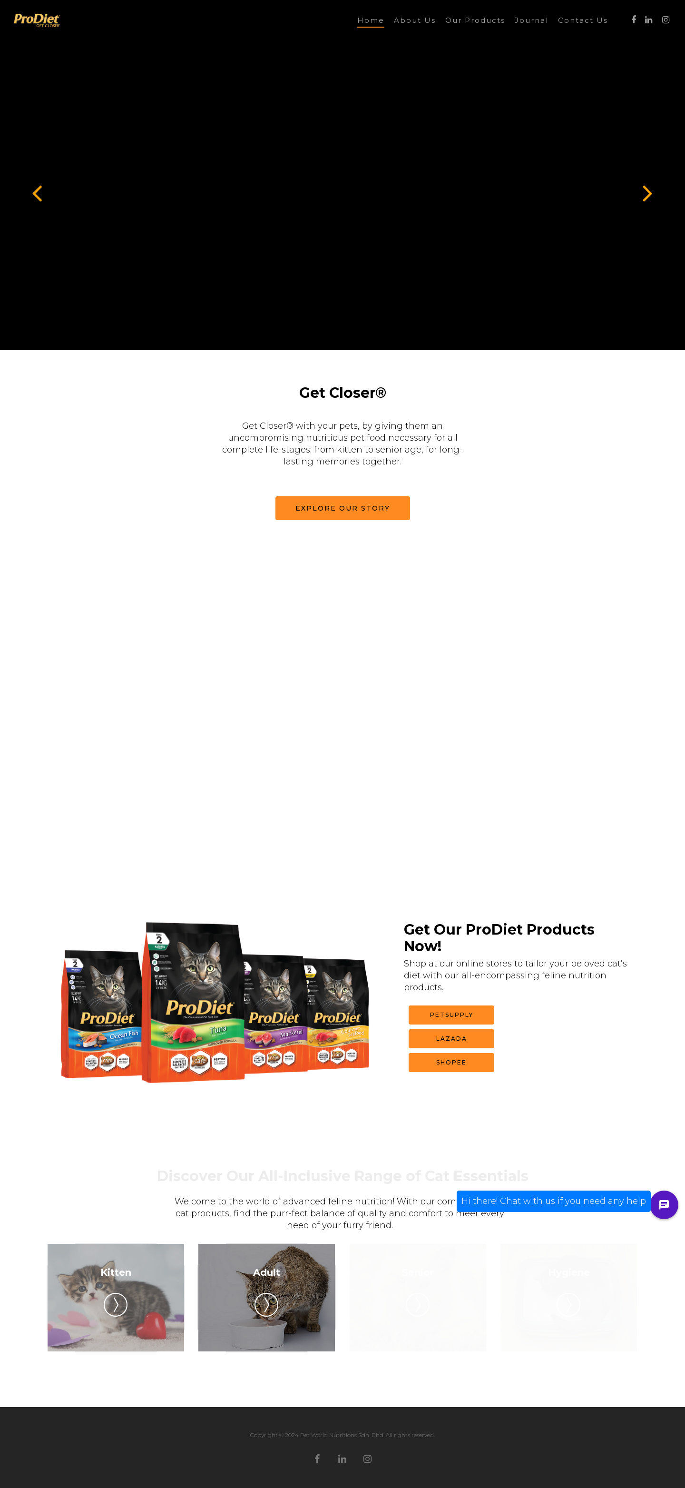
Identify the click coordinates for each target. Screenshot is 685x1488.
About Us (415, 20)
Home (370, 20)
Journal (531, 20)
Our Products (475, 20)
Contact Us (583, 20)
